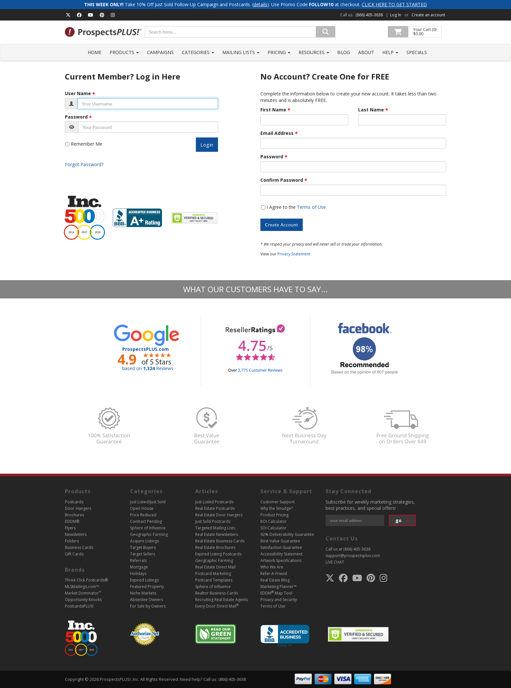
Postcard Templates (213, 580)
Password (76, 117)
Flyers (70, 528)
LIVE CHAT (335, 562)
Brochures (74, 515)
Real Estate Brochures (215, 547)
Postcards (74, 502)
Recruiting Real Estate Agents (221, 599)
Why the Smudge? (276, 508)
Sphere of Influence (148, 528)
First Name (273, 110)
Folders (72, 541)
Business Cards (79, 547)
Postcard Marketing (213, 573)
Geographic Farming (149, 534)
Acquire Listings (144, 541)
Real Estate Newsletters (216, 534)
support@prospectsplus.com (353, 555)
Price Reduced (143, 515)
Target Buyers (143, 547)
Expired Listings (144, 580)
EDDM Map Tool (276, 593)
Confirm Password (281, 180)
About (366, 52)
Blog (343, 52)
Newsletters (76, 534)
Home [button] (94, 52)
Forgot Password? (84, 164)
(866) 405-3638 (369, 15)
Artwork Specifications (280, 560)
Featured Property (147, 586)
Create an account (428, 15)
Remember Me (86, 144)
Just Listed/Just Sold (148, 502)
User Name (78, 93)
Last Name (371, 110)
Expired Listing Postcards (218, 554)
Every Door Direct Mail (217, 606)
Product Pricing (274, 515)
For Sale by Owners (148, 606)
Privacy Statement (293, 253)
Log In (395, 15)
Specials (416, 52)
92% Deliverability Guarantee (287, 534)
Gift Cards (74, 554)
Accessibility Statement (281, 554)
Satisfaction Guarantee (281, 547)
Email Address (277, 133)
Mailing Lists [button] (240, 52)
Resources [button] (314, 52)
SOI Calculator (273, 528)
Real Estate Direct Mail (215, 567)
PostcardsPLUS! (79, 606)
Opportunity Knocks (83, 599)
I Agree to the (296, 207)
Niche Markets (143, 593)
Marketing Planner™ (278, 586)
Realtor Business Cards (216, 593)
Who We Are (271, 567)
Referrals (138, 560)
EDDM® (72, 521)
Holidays (138, 573)
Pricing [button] (279, 52)
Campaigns (160, 52)
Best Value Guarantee (280, 541)
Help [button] (390, 52)
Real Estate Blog (275, 580)
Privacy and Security (278, 599)
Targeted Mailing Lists (215, 528)
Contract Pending (146, 521)
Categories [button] (198, 52)
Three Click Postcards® (86, 580)
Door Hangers (78, 508)
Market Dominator (83, 593)
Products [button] (124, 52)
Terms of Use (311, 207)
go (402, 520)
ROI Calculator (273, 521)
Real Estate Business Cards (219, 541)
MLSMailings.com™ (82, 586)
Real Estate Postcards (215, 508)
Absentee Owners (146, 599)
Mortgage (139, 567)
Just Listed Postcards (214, 502)
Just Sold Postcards (212, 521)
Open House (141, 508)
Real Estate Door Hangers (218, 515)
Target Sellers (142, 554)
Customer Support (277, 502)
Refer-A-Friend (273, 573)
